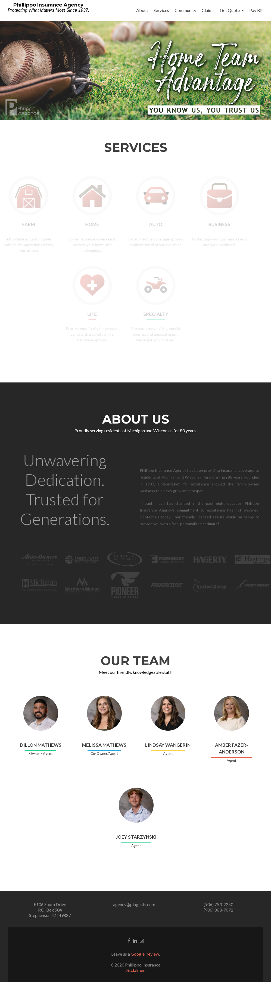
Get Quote (230, 10)
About (142, 10)
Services (161, 10)
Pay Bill (256, 10)
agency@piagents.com (134, 904)
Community (185, 10)
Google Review (145, 953)
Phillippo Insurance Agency (48, 5)
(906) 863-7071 (218, 909)
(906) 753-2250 (218, 904)
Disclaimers (135, 970)
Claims (208, 10)
